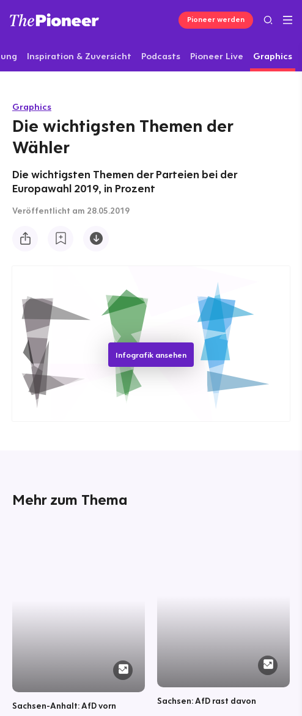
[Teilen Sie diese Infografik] (25, 238)
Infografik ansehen (151, 355)
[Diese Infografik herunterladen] (96, 238)
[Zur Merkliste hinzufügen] (60, 238)
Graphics (31, 106)
